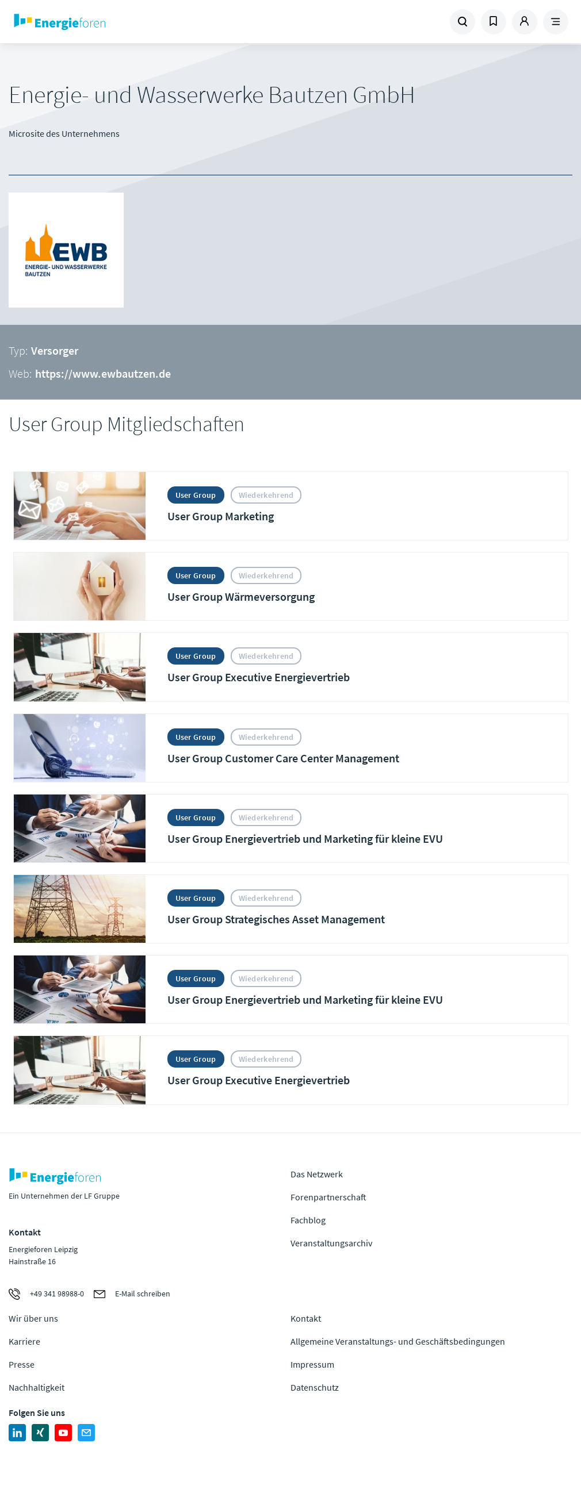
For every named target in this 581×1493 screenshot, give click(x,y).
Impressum (312, 1364)
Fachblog (308, 1220)
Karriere (24, 1341)
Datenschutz (314, 1387)
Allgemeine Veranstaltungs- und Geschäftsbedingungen (397, 1341)
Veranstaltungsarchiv (331, 1243)
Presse (22, 1364)
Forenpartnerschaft (328, 1197)
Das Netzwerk (316, 1174)
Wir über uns (33, 1318)
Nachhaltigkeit (36, 1387)
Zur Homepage (111, 22)
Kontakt (305, 1318)
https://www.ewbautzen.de (103, 373)
